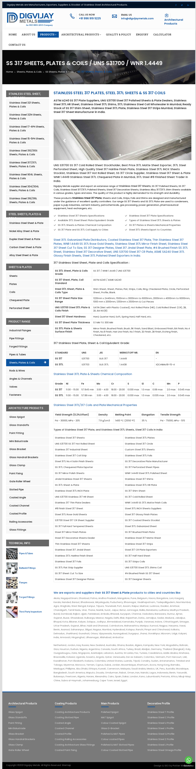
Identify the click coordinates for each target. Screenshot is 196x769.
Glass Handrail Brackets (23, 457)
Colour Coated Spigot (113, 723)
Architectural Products (173, 22)
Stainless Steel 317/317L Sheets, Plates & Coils (23, 164)
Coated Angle (17, 497)
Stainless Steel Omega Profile (164, 750)
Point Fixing (16, 473)
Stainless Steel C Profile (160, 717)
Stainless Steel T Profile (160, 712)
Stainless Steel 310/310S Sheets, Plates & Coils (23, 152)
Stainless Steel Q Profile (160, 733)
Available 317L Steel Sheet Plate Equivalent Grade (86, 220)
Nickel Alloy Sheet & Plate (24, 231)
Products (48, 34)
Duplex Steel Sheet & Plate (24, 239)
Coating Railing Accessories (70, 739)
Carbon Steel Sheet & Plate (25, 247)
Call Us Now (87, 14)
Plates (13, 284)
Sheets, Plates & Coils (29, 71)
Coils (12, 292)
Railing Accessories (20, 521)
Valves (13, 386)
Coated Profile (17, 513)
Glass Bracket (17, 449)
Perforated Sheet (19, 308)
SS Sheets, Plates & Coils (59, 71)
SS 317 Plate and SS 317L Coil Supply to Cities (83, 229)
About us (28, 34)
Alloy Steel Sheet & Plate (23, 255)
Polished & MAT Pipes (113, 733)
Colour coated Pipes (112, 739)
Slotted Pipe (16, 489)
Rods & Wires (17, 370)
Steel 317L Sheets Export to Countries (150, 229)
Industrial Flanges (20, 330)
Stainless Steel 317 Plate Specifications (151, 215)
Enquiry (142, 34)
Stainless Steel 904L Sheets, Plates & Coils (25, 176)
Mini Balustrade (18, 441)
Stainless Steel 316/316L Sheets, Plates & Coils (23, 200)
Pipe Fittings (16, 338)
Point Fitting (16, 433)
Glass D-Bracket (110, 728)
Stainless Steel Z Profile (160, 739)
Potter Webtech (182, 765)
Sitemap (66, 765)
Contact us (17, 44)
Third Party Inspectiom (30, 612)
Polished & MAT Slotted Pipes (117, 744)
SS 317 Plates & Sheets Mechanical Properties (155, 225)
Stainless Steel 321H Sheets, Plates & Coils (25, 116)
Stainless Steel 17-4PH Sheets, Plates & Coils (27, 128)
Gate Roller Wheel (19, 481)
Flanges (23, 582)
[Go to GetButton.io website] (189, 766)
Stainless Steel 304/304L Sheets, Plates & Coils (24, 188)
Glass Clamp (17, 465)
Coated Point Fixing (66, 750)
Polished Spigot (110, 712)
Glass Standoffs (19, 425)
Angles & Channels (20, 378)
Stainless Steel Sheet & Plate (26, 223)
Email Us (126, 15)
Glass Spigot (17, 417)
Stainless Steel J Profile (160, 728)
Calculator (162, 34)
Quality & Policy (118, 34)
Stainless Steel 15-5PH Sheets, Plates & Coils (27, 140)
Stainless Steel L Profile (160, 744)
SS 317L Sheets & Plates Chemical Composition (84, 225)
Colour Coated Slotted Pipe (117, 750)
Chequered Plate (19, 300)
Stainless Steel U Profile (160, 723)
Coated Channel (19, 505)
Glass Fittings (17, 529)
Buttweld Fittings (27, 568)
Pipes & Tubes (17, 354)
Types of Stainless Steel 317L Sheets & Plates (154, 220)
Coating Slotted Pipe (67, 717)
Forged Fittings (18, 346)
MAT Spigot (107, 717)
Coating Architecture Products (72, 712)
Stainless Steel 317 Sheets (135, 186)
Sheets (13, 276)
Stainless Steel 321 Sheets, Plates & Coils (24, 104)
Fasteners (15, 394)
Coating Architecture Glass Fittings (75, 744)
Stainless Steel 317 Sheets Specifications (81, 215)
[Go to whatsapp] (188, 760)
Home (13, 34)
